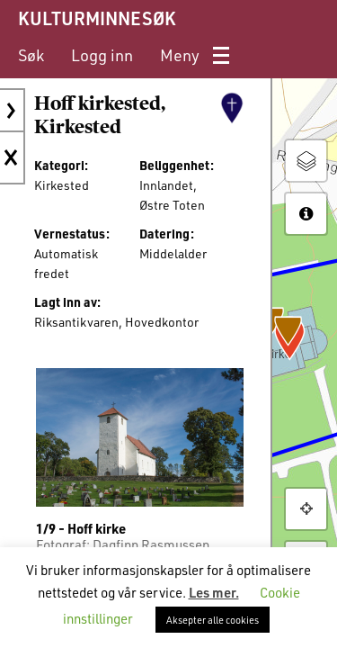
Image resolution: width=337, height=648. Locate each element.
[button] (306, 509)
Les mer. (214, 592)
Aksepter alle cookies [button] (212, 619)
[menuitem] (31, 55)
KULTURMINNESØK (96, 18)
